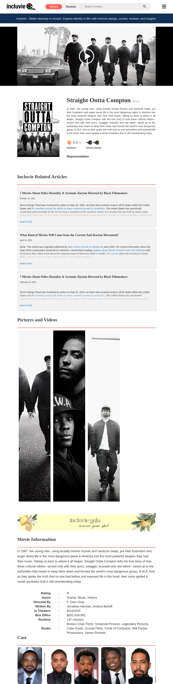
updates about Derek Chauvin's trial (111, 250)
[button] (86, 56)
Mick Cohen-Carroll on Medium (84, 247)
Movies (54, 6)
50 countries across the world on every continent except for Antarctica (68, 208)
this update (112, 253)
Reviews (71, 6)
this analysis (38, 257)
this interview (138, 250)
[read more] (26, 221)
